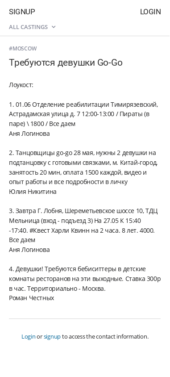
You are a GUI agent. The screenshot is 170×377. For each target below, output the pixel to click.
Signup (22, 11)
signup (52, 336)
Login (150, 11)
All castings (32, 27)
